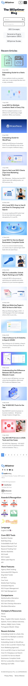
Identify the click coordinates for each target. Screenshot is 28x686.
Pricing (3, 616)
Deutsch (22, 619)
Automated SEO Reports (9, 572)
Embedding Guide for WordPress (10, 139)
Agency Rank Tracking (8, 569)
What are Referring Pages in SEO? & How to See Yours (13, 306)
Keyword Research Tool (9, 546)
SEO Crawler (5, 557)
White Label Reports (8, 560)
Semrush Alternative (8, 601)
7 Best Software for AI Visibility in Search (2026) (14, 339)
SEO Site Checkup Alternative (11, 603)
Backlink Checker (7, 538)
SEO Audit (4, 554)
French (9, 622)
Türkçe (17, 627)
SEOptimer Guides (14, 41)
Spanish (3, 622)
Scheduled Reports (7, 586)
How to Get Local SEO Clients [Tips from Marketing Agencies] (13, 172)
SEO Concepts (14, 29)
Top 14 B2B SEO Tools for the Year (13, 406)
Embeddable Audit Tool (9, 543)
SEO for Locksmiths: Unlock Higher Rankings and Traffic (12, 274)
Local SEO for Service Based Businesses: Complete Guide (13, 241)
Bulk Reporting (6, 541)
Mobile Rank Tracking (8, 583)
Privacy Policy (8, 676)
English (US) (10, 619)
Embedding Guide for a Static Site (13, 73)
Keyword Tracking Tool (8, 549)
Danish (16, 619)
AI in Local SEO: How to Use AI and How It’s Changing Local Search (13, 207)
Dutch (13, 624)
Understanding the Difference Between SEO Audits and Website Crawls (13, 372)
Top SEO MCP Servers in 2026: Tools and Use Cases (14, 439)
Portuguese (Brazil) (7, 627)
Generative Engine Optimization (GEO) (14, 35)
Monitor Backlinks (7, 552)
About (3, 614)
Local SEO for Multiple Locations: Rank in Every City (13, 106)
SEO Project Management (10, 588)
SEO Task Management (9, 591)
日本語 (9, 624)
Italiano (3, 624)
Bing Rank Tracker (7, 575)
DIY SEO (4, 578)
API (2, 562)
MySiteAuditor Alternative (10, 598)
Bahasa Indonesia (18, 622)
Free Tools (4, 580)
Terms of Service (19, 676)
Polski (18, 624)
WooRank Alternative (8, 606)
